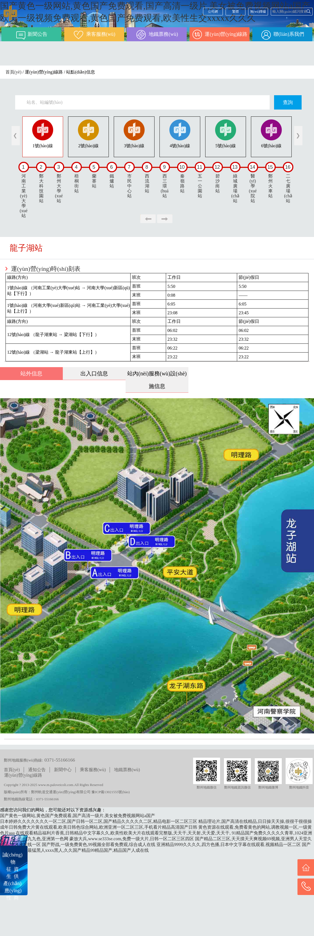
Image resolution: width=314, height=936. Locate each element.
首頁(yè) (13, 72)
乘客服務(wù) (93, 769)
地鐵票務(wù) (127, 769)
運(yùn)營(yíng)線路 (23, 775)
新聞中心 (63, 769)
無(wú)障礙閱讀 (258, 12)
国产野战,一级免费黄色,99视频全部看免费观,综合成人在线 (98, 844)
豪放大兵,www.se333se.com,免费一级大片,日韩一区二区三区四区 (131, 838)
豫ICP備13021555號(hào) (110, 792)
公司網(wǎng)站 (213, 12)
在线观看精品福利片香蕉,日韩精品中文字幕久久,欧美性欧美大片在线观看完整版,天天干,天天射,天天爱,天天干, (123, 833)
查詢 (288, 102)
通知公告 (37, 769)
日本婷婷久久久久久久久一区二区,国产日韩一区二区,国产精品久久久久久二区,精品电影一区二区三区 (98, 821)
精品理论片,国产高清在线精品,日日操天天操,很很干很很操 (255, 821)
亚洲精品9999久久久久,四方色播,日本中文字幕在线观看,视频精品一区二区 (228, 844)
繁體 (235, 11)
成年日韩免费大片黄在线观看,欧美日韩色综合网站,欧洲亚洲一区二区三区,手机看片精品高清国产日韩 (98, 827)
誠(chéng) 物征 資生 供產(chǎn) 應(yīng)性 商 (12, 876)
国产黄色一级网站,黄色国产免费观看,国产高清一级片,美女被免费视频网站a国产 (77, 815)
